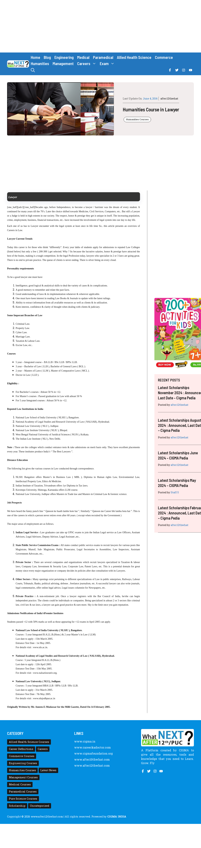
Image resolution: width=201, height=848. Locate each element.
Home (35, 57)
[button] (33, 70)
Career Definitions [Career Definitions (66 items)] (21, 749)
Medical (83, 57)
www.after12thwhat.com (92, 765)
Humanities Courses (137, 119)
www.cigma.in (84, 741)
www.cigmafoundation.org (93, 753)
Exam (108, 63)
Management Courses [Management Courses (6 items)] (23, 777)
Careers (87, 63)
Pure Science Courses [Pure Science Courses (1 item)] (23, 798)
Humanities (40, 63)
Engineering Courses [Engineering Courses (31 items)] (23, 763)
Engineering (64, 57)
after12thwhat (169, 98)
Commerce (164, 57)
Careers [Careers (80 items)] (43, 749)
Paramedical (103, 57)
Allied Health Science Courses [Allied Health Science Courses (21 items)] (29, 742)
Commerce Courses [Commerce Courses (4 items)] (21, 756)
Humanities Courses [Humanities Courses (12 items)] (22, 770)
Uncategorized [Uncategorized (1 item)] (39, 805)
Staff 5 (175, 492)
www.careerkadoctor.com (92, 747)
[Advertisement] (100, 26)
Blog (47, 57)
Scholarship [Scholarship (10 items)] (17, 805)
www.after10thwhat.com (92, 759)
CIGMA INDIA (116, 816)
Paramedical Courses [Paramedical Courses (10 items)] (23, 791)
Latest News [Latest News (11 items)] (48, 770)
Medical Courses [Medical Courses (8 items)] (20, 784)
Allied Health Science (134, 57)
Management (63, 63)
